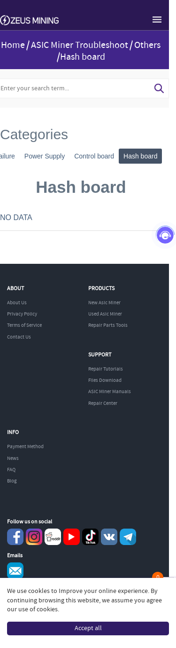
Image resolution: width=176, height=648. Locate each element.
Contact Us (19, 337)
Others (147, 45)
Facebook (15, 537)
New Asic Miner (104, 303)
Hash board (140, 156)
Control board (94, 156)
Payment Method (25, 446)
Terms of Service (24, 325)
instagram (34, 537)
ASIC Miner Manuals (109, 391)
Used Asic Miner (105, 314)
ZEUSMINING (29, 20)
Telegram (128, 537)
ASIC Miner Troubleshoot (79, 45)
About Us (17, 303)
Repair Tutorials (105, 369)
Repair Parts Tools (108, 325)
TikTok (90, 537)
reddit (53, 537)
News (13, 458)
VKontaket (109, 537)
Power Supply (44, 156)
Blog (12, 481)
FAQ (11, 469)
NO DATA (16, 217)
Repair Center (102, 403)
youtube (71, 537)
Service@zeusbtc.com (15, 570)
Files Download (105, 380)
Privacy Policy (22, 314)
